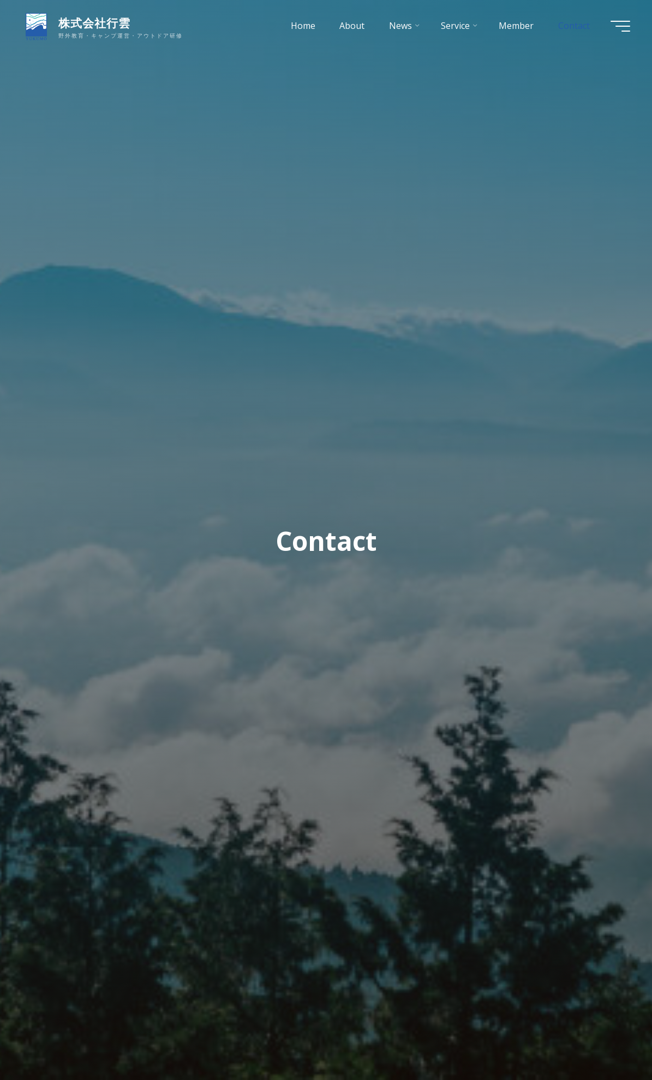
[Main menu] (620, 26)
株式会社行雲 (94, 23)
